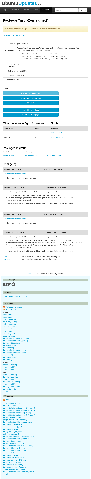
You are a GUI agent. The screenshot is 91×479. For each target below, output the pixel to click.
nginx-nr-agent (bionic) (11, 403)
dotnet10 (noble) (9, 367)
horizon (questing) (9, 319)
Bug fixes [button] (30, 103)
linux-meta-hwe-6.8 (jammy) (13, 465)
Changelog (15, 10)
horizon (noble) (8, 329)
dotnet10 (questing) (10, 365)
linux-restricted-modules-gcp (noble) (16, 439)
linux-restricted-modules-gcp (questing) (17, 422)
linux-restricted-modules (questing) (15, 341)
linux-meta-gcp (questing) (12, 424)
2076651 (7, 257)
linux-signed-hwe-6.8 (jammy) (14, 448)
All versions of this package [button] (31, 98)
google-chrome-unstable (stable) (15, 420)
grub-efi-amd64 (8, 155)
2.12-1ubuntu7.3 (57, 137)
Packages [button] (46, 10)
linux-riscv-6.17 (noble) (11, 382)
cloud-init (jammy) (9, 336)
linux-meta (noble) (9, 357)
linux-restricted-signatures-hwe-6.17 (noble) (19, 415)
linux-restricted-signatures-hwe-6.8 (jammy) (19, 408)
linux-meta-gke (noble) (11, 429)
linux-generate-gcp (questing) (14, 427)
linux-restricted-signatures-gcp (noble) (17, 413)
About (30, 274)
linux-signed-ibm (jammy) (12, 387)
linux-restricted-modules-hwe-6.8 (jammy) (18, 446)
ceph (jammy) (8, 315)
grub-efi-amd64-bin (32, 155)
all (7, 391)
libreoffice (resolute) (10, 406)
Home (5, 10)
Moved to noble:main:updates (14, 35)
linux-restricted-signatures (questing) (16, 338)
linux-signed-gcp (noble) (12, 441)
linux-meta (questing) (10, 345)
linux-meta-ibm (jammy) (11, 389)
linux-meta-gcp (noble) (11, 455)
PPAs (36, 10)
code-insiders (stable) (11, 434)
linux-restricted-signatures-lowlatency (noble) (19, 410)
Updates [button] (27, 10)
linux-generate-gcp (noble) (12, 462)
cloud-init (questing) (10, 322)
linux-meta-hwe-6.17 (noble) (13, 458)
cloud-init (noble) (9, 334)
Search (83, 10)
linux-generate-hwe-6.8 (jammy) (14, 467)
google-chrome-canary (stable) (14, 469)
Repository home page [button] (30, 115)
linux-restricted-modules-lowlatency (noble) (18, 472)
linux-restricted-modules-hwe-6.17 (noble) (18, 436)
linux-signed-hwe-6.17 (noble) (14, 443)
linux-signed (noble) (10, 355)
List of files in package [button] (31, 110)
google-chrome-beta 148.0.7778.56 (16, 296)
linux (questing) (8, 348)
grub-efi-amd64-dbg (54, 155)
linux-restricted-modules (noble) (14, 352)
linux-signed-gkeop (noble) (13, 453)
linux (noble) (7, 360)
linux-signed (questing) (11, 343)
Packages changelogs (14, 307)
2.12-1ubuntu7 (56, 133)
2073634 (7, 259)
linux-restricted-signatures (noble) (15, 350)
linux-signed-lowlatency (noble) (14, 450)
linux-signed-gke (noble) (12, 417)
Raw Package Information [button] (30, 93)
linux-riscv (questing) (10, 377)
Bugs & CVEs (11, 309)
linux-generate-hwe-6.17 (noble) (14, 460)
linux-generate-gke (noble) (12, 432)
